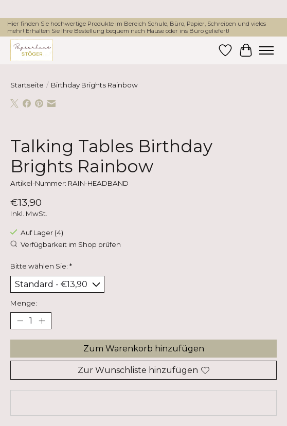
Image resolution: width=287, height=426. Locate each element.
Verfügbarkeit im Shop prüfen (65, 244)
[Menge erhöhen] (41, 321)
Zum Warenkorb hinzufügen (143, 348)
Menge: (23, 303)
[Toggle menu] (266, 50)
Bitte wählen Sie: (41, 266)
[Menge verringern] (20, 321)
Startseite (27, 85)
